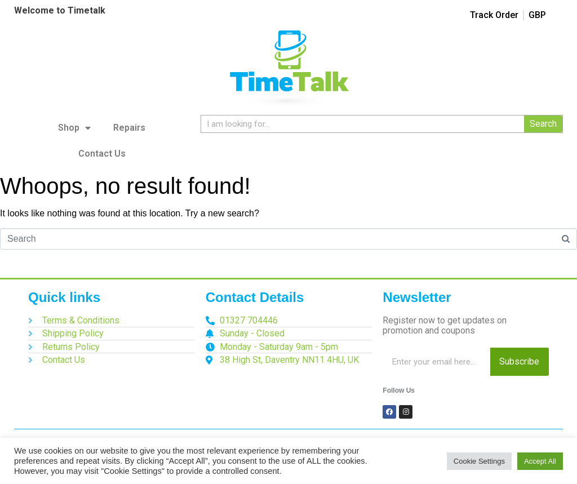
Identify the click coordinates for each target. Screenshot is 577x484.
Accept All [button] (540, 461)
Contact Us (102, 153)
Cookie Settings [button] (479, 461)
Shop (74, 128)
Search (543, 123)
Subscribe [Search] (519, 361)
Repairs (129, 127)
